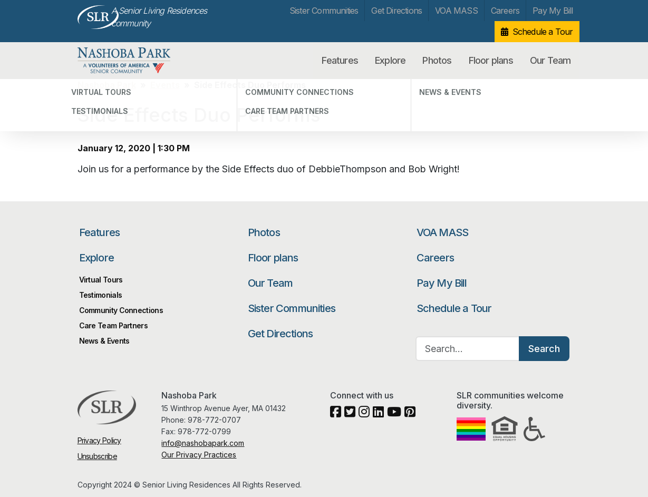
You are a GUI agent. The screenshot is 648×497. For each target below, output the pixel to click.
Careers (505, 10)
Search (544, 348)
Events (165, 85)
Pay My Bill (553, 10)
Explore (390, 60)
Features (340, 60)
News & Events (104, 340)
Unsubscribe (97, 456)
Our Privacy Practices (198, 454)
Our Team (550, 60)
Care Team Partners (113, 325)
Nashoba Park (132, 60)
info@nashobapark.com (202, 442)
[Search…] (467, 348)
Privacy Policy (99, 440)
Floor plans (491, 60)
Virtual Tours (101, 279)
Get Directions (396, 10)
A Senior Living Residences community (159, 16)
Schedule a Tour (542, 31)
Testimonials (100, 294)
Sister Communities (324, 10)
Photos (436, 60)
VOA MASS (456, 10)
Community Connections (121, 310)
